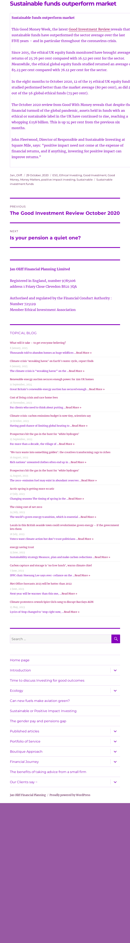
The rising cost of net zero (26, 507)
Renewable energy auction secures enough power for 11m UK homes (52, 379)
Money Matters (30, 179)
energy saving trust (22, 547)
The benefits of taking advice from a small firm (48, 772)
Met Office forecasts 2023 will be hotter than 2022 (41, 583)
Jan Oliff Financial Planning (28, 795)
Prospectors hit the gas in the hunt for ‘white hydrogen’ (44, 434)
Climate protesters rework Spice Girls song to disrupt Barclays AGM (51, 601)
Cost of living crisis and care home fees (34, 397)
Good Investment (94, 175)
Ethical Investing (70, 175)
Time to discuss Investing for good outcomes (47, 680)
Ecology (16, 691)
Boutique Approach (26, 752)
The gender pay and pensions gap (38, 721)
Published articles (24, 731)
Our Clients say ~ (23, 782)
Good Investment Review (90, 29)
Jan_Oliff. (16, 175)
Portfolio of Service (25, 741)
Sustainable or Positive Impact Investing (43, 711)
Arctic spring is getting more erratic (32, 488)
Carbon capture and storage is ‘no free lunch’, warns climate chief (51, 565)
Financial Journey (24, 762)
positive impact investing (58, 179)
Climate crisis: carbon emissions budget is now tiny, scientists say (50, 415)
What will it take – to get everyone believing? (38, 342)
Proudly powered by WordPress (70, 795)
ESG (55, 175)
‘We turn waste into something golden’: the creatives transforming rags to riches (60, 452)
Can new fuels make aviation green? (40, 701)
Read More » (84, 352)
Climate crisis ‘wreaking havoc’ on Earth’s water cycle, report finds (51, 361)
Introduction (20, 670)
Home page (20, 660)
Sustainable (85, 179)
